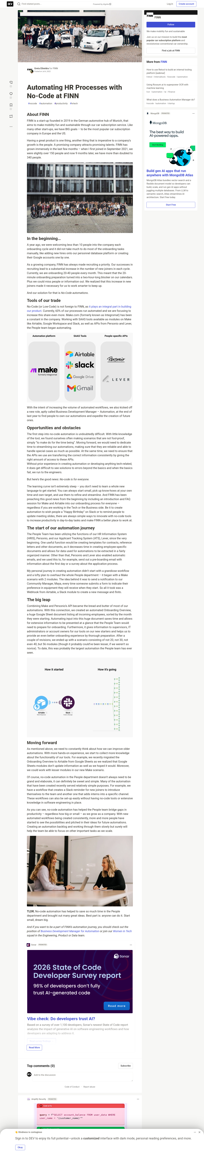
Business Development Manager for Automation (70, 931)
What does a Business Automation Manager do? (170, 101)
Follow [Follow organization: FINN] (171, 24)
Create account (186, 4)
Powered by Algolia (102, 4)
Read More (34, 1047)
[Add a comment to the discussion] (83, 1076)
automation (45, 103)
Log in (170, 4)
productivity (61, 103)
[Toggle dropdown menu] (131, 945)
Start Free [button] (171, 204)
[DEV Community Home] (10, 4)
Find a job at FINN (171, 50)
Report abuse (89, 1087)
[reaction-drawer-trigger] (11, 83)
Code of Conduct (72, 1087)
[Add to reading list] (11, 106)
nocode (32, 103)
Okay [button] (20, 1147)
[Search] (19, 4)
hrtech (74, 103)
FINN (55, 68)
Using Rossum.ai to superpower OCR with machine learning (170, 88)
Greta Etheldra (41, 68)
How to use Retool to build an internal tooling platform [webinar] (170, 73)
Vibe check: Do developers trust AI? (61, 1018)
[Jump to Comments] (11, 95)
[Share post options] (11, 126)
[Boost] (11, 116)
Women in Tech (122, 931)
